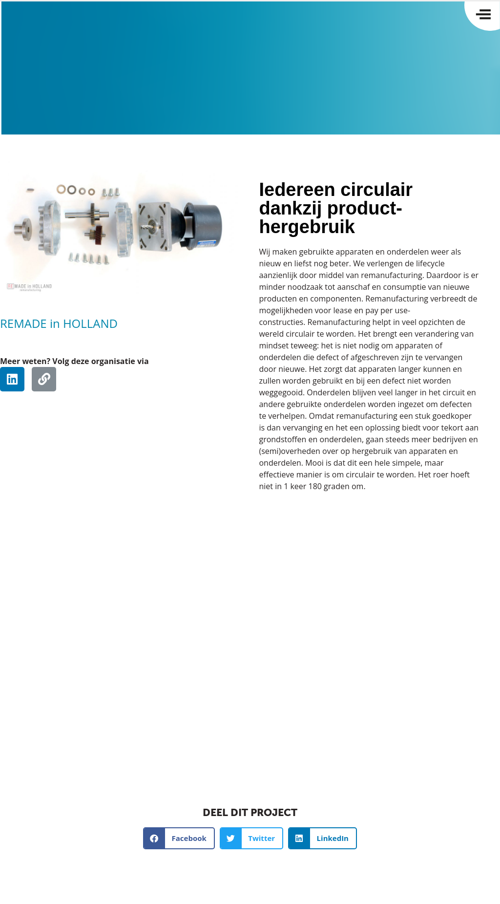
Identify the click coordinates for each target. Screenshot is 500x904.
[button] (179, 838)
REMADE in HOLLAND (59, 323)
